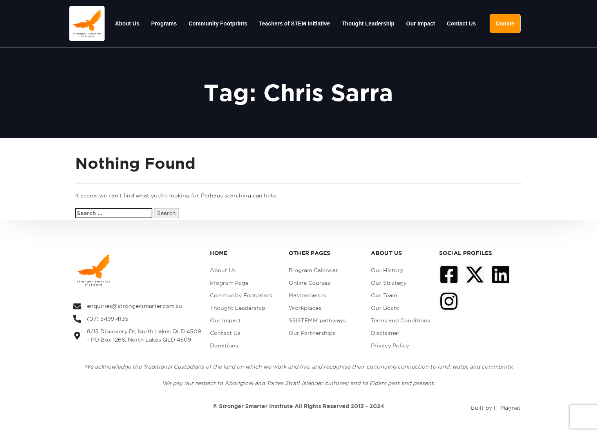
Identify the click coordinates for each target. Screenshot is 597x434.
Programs (164, 23)
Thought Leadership (368, 23)
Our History (387, 270)
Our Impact (420, 23)
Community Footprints (217, 23)
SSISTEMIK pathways (317, 320)
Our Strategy (389, 283)
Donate (505, 23)
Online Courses (309, 283)
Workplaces (305, 308)
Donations (224, 345)
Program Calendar (313, 270)
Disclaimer (385, 333)
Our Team (384, 295)
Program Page (229, 283)
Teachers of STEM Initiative (294, 23)
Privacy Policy (390, 345)
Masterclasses (307, 295)
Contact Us (461, 23)
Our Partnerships (312, 333)
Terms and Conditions (400, 320)
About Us (127, 23)
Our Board (385, 308)
